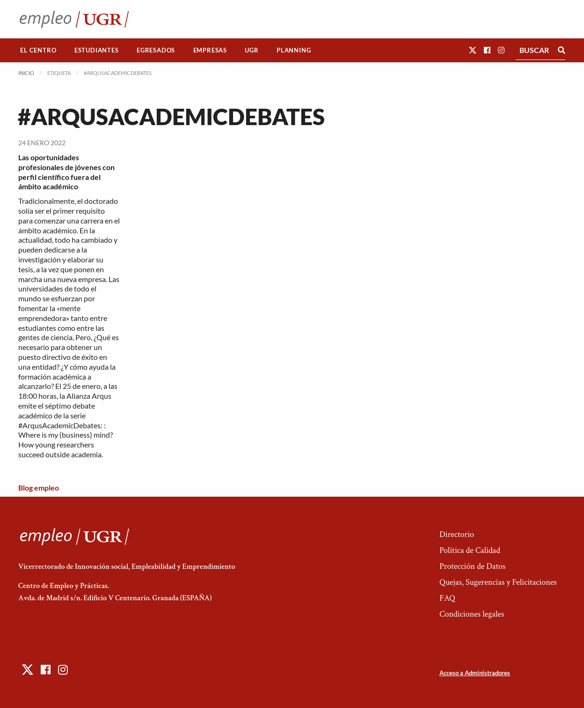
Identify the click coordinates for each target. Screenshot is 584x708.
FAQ (447, 598)
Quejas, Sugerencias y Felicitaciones (498, 582)
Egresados (156, 50)
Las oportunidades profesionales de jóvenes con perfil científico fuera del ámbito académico (66, 172)
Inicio (26, 73)
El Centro (38, 50)
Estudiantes (96, 50)
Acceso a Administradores (474, 673)
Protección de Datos (472, 566)
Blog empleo (38, 487)
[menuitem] (38, 50)
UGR (251, 50)
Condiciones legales (471, 614)
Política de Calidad (469, 550)
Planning (294, 50)
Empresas (210, 50)
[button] (472, 50)
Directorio (456, 534)
